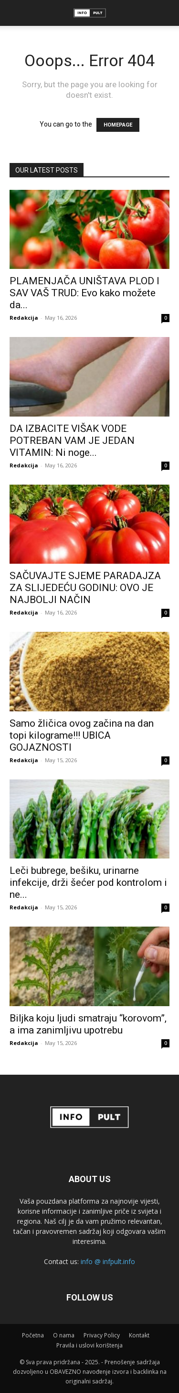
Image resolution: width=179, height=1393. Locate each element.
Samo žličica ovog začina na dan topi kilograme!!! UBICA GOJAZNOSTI (82, 735)
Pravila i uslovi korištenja (89, 1345)
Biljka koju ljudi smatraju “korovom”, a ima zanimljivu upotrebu (88, 1024)
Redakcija (24, 317)
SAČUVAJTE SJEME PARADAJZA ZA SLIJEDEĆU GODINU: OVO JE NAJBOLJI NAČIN (85, 587)
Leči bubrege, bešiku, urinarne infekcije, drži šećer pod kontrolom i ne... (88, 882)
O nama (63, 1335)
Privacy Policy (102, 1335)
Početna (33, 1335)
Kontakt (139, 1335)
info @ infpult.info (108, 1261)
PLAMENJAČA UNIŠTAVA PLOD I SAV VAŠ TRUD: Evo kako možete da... (84, 293)
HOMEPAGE (118, 125)
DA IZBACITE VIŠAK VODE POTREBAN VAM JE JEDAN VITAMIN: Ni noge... (72, 440)
